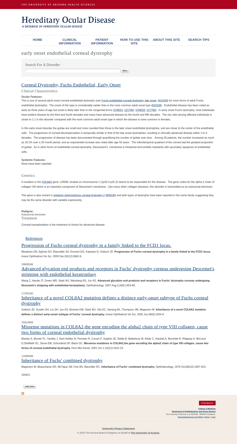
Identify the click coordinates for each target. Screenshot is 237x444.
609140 (110, 195)
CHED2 (140, 110)
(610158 (163, 100)
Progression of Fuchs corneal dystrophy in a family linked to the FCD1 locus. (96, 245)
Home (37, 39)
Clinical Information (70, 41)
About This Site (166, 39)
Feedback (207, 403)
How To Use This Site (134, 41)
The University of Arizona (145, 433)
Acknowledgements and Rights (190, 417)
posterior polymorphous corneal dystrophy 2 (79, 195)
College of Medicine (207, 409)
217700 (151, 110)
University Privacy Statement (118, 428)
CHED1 (118, 110)
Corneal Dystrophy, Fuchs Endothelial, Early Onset (71, 84)
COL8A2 (47, 182)
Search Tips (198, 39)
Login (213, 417)
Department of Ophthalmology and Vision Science (194, 411)
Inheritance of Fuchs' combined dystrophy (62, 360)
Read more (30, 386)
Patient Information (102, 41)
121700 (128, 110)
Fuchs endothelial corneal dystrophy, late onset (129, 100)
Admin (207, 417)
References (34, 238)
